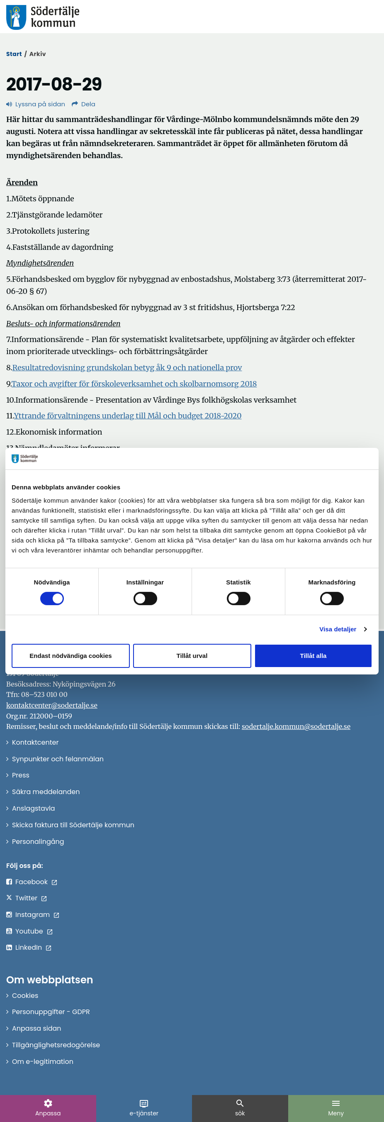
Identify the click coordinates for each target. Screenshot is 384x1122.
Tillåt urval (192, 655)
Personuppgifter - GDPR (51, 1012)
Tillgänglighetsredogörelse (56, 1045)
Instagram (32, 914)
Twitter (26, 898)
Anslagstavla (33, 808)
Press (20, 775)
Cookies (25, 995)
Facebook (31, 882)
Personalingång (38, 841)
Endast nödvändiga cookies (70, 655)
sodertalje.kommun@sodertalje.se (296, 726)
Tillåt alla (313, 655)
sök (240, 1107)
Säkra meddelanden (46, 792)
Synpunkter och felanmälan (58, 759)
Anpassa (48, 1107)
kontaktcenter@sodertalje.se (51, 705)
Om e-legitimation (42, 1061)
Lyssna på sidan (35, 104)
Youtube (29, 931)
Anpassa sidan (36, 1028)
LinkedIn (28, 947)
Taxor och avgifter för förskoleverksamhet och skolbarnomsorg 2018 (134, 384)
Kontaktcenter (35, 742)
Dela (83, 104)
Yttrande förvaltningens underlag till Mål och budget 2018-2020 (128, 415)
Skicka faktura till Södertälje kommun (73, 825)
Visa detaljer (337, 629)
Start (14, 54)
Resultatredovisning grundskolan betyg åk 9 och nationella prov (127, 367)
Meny (336, 1107)
